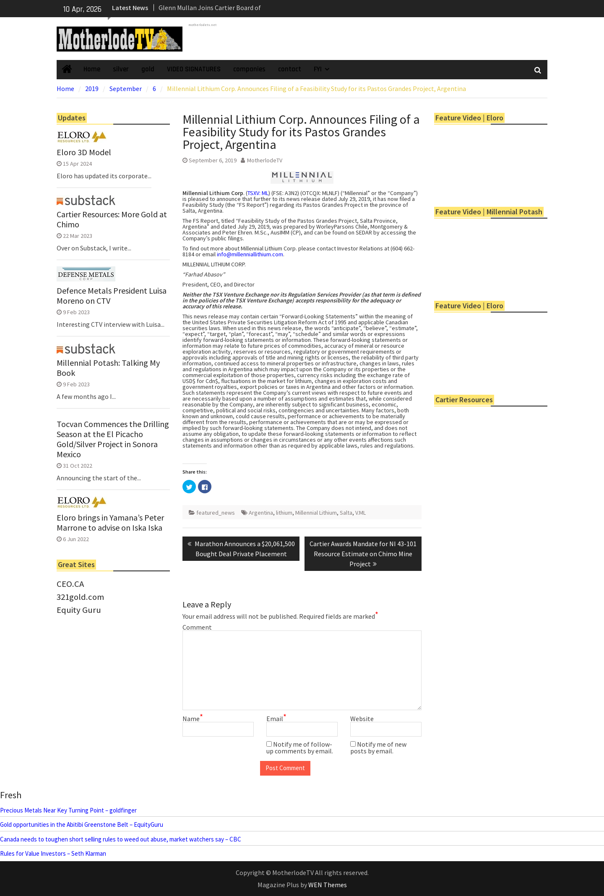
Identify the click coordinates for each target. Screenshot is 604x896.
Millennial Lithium (316, 512)
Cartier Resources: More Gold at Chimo (112, 219)
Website (362, 718)
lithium (284, 512)
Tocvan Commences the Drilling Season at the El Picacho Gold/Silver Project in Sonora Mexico (113, 439)
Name (192, 718)
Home (91, 69)
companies (249, 69)
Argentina (261, 512)
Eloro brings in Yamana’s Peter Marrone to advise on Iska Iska (110, 523)
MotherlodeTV (264, 160)
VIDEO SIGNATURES (194, 69)
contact (289, 69)
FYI (318, 69)
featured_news (215, 512)
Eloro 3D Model (84, 152)
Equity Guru (79, 609)
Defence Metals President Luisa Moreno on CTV (112, 296)
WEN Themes (327, 884)
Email (276, 718)
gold (147, 69)
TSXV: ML (257, 193)
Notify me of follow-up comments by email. (299, 747)
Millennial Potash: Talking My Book (108, 368)
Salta (346, 512)
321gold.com (80, 596)
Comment (197, 627)
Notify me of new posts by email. (378, 747)
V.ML (360, 512)
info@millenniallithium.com (250, 254)
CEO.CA (70, 583)
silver (121, 69)
